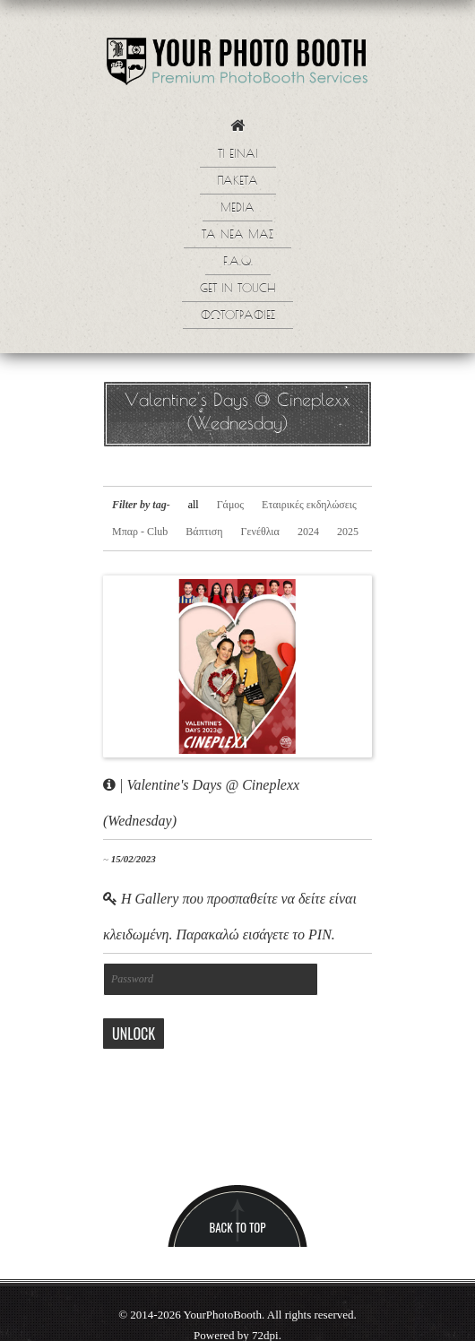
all (193, 504)
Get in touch (237, 289)
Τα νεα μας (237, 236)
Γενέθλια (260, 531)
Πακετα (238, 182)
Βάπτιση (204, 531)
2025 (347, 531)
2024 (308, 531)
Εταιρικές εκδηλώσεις (309, 504)
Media (237, 209)
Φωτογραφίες (238, 316)
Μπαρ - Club (140, 531)
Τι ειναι (238, 155)
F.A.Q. (238, 262)
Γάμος (230, 504)
